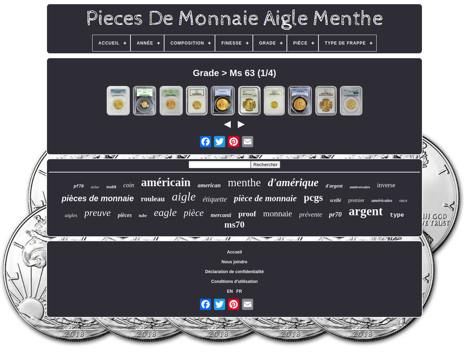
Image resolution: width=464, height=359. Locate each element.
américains (381, 200)
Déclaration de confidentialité (234, 271)
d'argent (333, 186)
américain (165, 182)
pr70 (335, 214)
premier (356, 200)
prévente (310, 214)
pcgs (313, 197)
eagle (165, 212)
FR (239, 291)
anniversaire (360, 187)
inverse (386, 185)
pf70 (79, 186)
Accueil (234, 252)
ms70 (234, 224)
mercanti (221, 215)
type (397, 215)
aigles (71, 215)
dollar (95, 187)
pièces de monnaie (98, 198)
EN (230, 291)
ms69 (111, 187)
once (403, 200)
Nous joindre (234, 261)
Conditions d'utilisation (234, 281)
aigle (184, 196)
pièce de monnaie (265, 198)
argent (366, 211)
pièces (125, 215)
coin (128, 185)
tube (143, 215)
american (209, 185)
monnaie (277, 213)
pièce (194, 213)
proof (247, 213)
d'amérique (293, 182)
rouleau (153, 199)
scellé (335, 200)
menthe (244, 182)
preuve (98, 212)
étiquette (215, 199)
